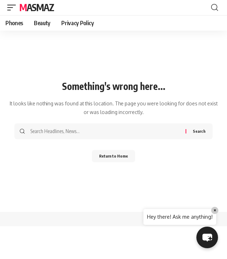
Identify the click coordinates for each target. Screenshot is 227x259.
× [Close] (215, 210)
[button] (13, 7)
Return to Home (113, 156)
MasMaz (36, 7)
